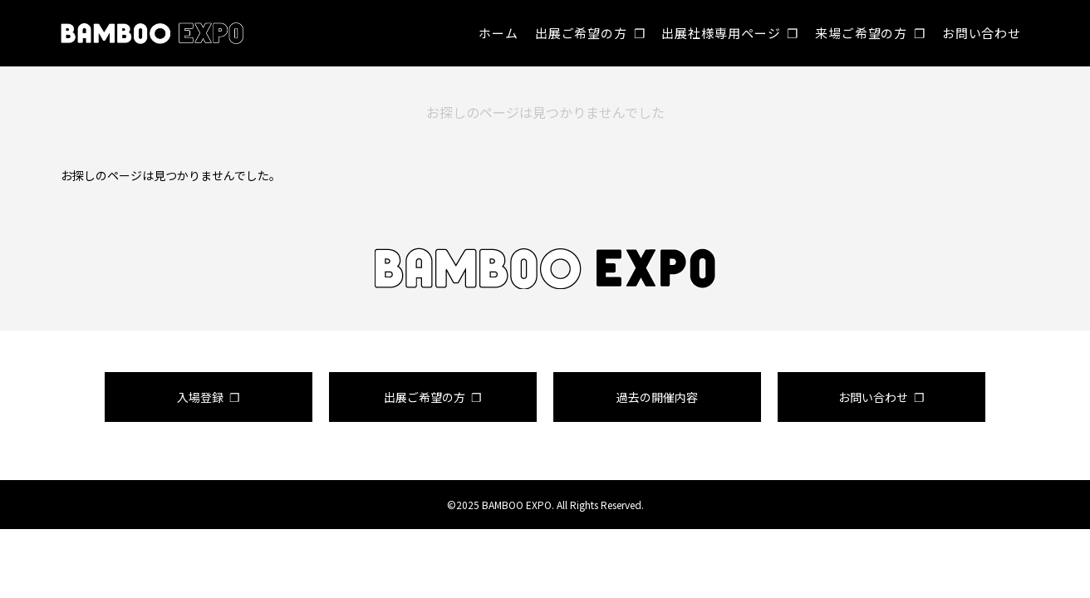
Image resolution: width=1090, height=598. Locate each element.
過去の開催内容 (657, 397)
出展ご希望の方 (581, 33)
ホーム (498, 33)
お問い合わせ (981, 33)
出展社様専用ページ (720, 33)
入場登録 (200, 397)
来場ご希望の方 (861, 33)
